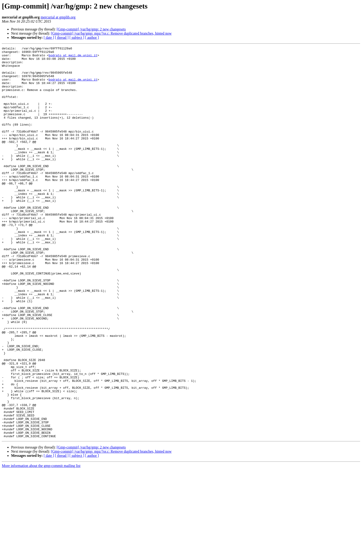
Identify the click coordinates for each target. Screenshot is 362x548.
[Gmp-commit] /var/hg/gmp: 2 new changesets (91, 29)
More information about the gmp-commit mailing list (41, 544)
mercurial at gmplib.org (58, 17)
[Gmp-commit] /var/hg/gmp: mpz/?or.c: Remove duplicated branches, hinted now (111, 33)
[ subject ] (76, 37)
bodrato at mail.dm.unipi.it (73, 57)
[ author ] (92, 37)
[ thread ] (62, 37)
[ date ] (49, 37)
